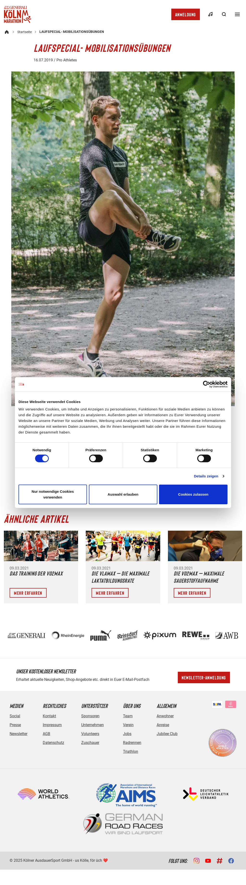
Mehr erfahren (28, 593)
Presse (15, 725)
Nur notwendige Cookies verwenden (53, 494)
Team (128, 716)
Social (15, 716)
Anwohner (165, 716)
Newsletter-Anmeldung (204, 677)
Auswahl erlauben (123, 494)
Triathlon (130, 751)
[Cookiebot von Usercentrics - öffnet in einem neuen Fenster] (206, 384)
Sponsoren (90, 716)
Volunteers (90, 733)
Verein (128, 725)
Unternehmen (92, 725)
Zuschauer (90, 742)
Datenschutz (53, 742)
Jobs (127, 733)
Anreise (163, 725)
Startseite (24, 32)
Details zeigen (206, 476)
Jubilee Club (167, 733)
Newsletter (18, 733)
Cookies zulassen (193, 494)
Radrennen (132, 742)
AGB (46, 733)
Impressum (52, 725)
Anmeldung (185, 14)
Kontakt (49, 716)
